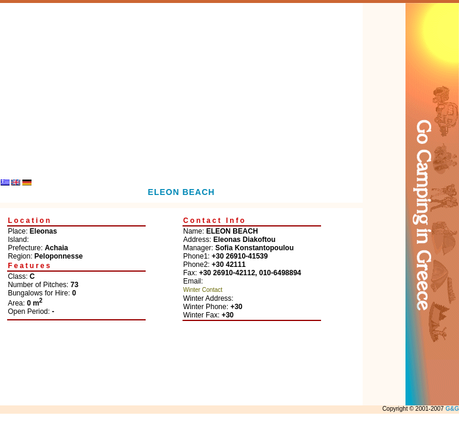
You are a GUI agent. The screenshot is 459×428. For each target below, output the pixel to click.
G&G (452, 408)
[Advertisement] (182, 86)
